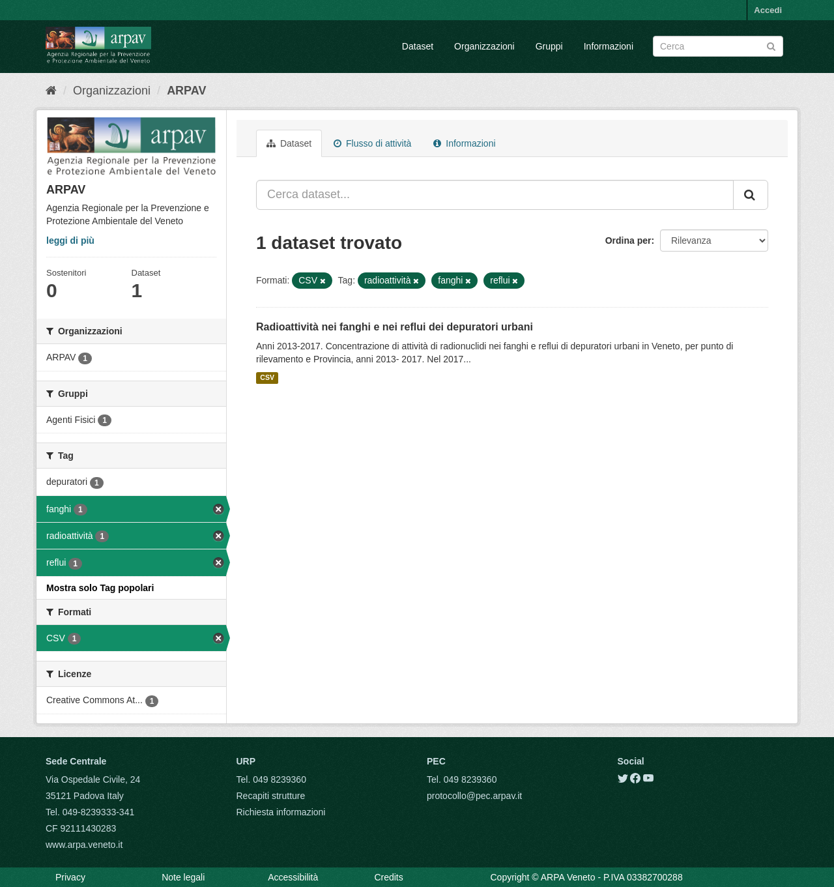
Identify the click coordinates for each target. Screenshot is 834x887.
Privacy (70, 877)
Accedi (768, 10)
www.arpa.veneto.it (84, 844)
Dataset (417, 46)
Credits (388, 877)
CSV (267, 378)
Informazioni (608, 46)
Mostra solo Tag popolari (100, 588)
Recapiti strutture (271, 796)
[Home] (51, 90)
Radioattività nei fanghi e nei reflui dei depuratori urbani (394, 326)
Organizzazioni (484, 46)
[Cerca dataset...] (495, 195)
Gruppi (549, 46)
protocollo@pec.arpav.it (474, 796)
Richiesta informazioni (281, 812)
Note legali (183, 877)
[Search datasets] (718, 46)
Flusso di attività (372, 143)
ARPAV (186, 90)
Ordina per (628, 240)
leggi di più (70, 240)
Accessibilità (293, 877)
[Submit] (771, 45)
